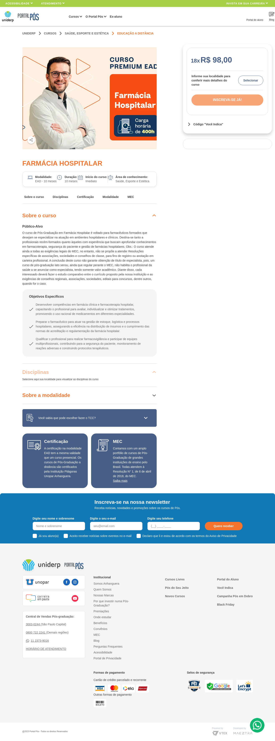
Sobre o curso (34, 197)
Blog (96, 640)
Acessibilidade (19, 3)
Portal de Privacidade (107, 658)
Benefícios (100, 623)
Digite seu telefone (160, 518)
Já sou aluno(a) (49, 536)
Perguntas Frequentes (108, 646)
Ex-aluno (116, 16)
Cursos (74, 16)
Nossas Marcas (104, 595)
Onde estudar (102, 617)
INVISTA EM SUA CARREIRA (247, 3)
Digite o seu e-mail (103, 518)
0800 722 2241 (36, 632)
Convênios (100, 629)
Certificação (85, 197)
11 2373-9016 (37, 641)
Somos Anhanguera (106, 583)
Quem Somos (103, 589)
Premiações (101, 611)
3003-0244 (33, 624)
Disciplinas (60, 197)
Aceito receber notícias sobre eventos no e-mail (101, 536)
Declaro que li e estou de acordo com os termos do (189, 536)
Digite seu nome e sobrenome (53, 518)
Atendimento (53, 3)
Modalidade (111, 197)
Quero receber (224, 526)
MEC (131, 197)
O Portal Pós (94, 16)
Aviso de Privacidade (223, 536)
